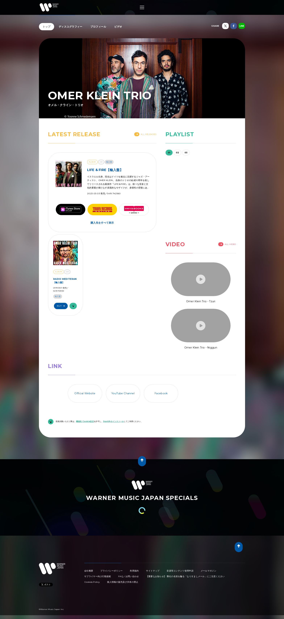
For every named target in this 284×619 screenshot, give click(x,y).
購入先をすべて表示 (102, 222)
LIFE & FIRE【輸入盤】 (105, 170)
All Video (227, 244)
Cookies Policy (92, 582)
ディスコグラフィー (70, 26)
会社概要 (88, 570)
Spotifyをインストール (113, 421)
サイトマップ (152, 570)
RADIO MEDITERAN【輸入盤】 (65, 281)
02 (177, 152)
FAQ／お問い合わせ (128, 576)
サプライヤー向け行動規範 (97, 576)
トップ (47, 26)
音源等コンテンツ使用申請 (180, 570)
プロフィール (98, 26)
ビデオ (118, 26)
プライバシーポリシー (111, 570)
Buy (62, 306)
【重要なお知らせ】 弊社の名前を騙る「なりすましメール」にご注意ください (185, 576)
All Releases (145, 134)
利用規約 (134, 570)
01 (169, 152)
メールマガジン (208, 570)
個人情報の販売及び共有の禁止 (122, 582)
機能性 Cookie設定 (85, 421)
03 (186, 152)
